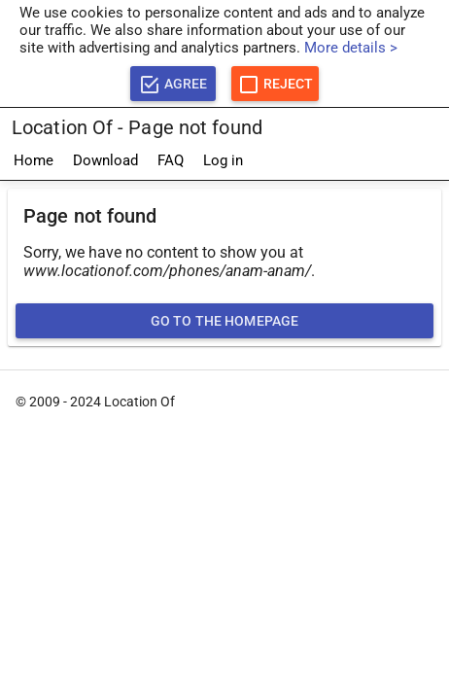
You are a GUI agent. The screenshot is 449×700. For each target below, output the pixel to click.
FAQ (170, 160)
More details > (350, 47)
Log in (223, 160)
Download (105, 160)
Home (33, 160)
